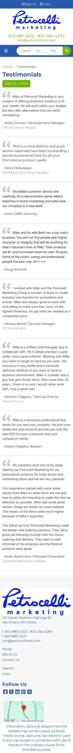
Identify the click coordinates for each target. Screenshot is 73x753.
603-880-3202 (21, 36)
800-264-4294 (51, 36)
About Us (9, 654)
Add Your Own (16, 83)
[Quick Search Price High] (55, 50)
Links (6, 674)
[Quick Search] (25, 50)
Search (7, 668)
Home (8, 67)
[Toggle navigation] (6, 51)
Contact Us (10, 660)
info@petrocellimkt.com (36, 40)
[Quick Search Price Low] (41, 50)
